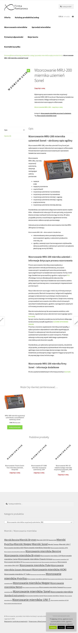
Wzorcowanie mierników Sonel (46, 116)
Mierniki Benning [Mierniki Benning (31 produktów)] (11, 539)
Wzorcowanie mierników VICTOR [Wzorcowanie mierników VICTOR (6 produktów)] (59, 600)
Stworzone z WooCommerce (39, 621)
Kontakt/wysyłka (12, 46)
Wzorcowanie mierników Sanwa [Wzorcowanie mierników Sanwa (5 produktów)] (30, 587)
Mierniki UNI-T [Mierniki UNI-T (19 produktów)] (65, 544)
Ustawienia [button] (70, 627)
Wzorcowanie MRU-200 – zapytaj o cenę (48, 107)
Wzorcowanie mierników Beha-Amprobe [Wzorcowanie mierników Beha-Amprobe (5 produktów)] (14, 551)
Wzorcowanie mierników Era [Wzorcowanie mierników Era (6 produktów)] (49, 562)
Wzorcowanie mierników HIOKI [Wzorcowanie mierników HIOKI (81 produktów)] (49, 569)
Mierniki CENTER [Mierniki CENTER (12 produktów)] (42, 540)
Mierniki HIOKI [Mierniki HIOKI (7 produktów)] (52, 540)
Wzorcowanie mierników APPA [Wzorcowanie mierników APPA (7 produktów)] (59, 548)
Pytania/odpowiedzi (13, 37)
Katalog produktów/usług (27, 17)
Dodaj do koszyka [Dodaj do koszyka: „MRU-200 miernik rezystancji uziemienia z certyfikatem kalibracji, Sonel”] (14, 427)
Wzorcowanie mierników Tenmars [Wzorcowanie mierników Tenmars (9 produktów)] (54, 596)
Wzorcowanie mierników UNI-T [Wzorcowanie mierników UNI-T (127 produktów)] (31, 600)
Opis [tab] (5, 130)
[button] (28, 70)
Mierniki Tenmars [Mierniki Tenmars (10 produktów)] (53, 544)
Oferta (7, 17)
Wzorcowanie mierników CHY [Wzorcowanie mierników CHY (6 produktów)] (61, 559)
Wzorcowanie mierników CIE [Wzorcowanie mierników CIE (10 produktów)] (13, 562)
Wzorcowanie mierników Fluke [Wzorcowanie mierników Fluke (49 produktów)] (35, 565)
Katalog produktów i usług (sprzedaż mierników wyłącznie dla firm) (39, 55)
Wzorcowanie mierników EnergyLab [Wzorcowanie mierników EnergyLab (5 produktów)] (32, 562)
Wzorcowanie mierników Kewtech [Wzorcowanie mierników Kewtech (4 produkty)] (38, 574)
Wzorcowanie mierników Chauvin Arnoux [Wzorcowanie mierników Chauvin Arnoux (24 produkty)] (35, 559)
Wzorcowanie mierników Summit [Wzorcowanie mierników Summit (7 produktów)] (34, 596)
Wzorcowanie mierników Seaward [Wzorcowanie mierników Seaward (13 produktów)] (51, 587)
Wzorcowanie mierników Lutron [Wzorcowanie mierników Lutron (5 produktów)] (56, 579)
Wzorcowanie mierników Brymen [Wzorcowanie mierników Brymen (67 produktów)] (22, 555)
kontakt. (68, 372)
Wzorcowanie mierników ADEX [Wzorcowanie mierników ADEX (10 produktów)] (14, 548)
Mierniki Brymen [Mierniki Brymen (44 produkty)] (28, 539)
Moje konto (33, 37)
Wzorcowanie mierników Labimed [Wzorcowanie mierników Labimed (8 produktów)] (37, 579)
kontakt (31, 316)
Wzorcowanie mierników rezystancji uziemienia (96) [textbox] (38, 522)
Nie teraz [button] (61, 627)
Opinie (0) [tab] (7, 136)
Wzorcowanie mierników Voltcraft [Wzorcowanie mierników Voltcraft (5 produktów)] (13, 603)
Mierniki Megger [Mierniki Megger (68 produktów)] (23, 544)
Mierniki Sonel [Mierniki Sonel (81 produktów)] (40, 544)
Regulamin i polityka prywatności (16, 621)
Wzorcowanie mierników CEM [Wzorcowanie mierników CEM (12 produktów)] (50, 556)
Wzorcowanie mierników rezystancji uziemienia (56, 113)
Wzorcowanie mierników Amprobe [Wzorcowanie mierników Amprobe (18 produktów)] (37, 547)
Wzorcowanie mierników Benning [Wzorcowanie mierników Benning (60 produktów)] (43, 551)
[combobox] (39, 522)
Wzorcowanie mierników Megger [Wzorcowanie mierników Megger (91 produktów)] (31, 583)
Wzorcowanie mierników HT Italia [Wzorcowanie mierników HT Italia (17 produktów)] (17, 574)
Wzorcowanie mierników (15, 27)
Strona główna (9, 55)
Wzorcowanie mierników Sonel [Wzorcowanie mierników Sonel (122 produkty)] (31, 591)
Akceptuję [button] (53, 627)
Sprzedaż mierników (41, 27)
